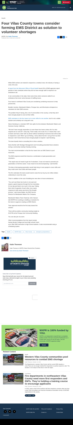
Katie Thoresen (13, 36)
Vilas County (28, 231)
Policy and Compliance (46, 409)
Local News (28, 373)
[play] (4, 7)
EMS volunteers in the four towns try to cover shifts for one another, (28, 118)
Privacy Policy (59, 409)
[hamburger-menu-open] (3, 2)
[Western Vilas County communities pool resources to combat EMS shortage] (13, 359)
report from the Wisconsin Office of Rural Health (23, 88)
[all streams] (71, 8)
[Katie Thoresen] (5, 246)
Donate (67, 2)
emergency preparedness (43, 231)
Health (3, 18)
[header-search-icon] (59, 2)
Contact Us (43, 412)
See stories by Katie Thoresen (19, 251)
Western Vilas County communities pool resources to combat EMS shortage (46, 358)
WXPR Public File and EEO (32, 409)
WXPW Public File (30, 412)
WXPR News (18, 231)
